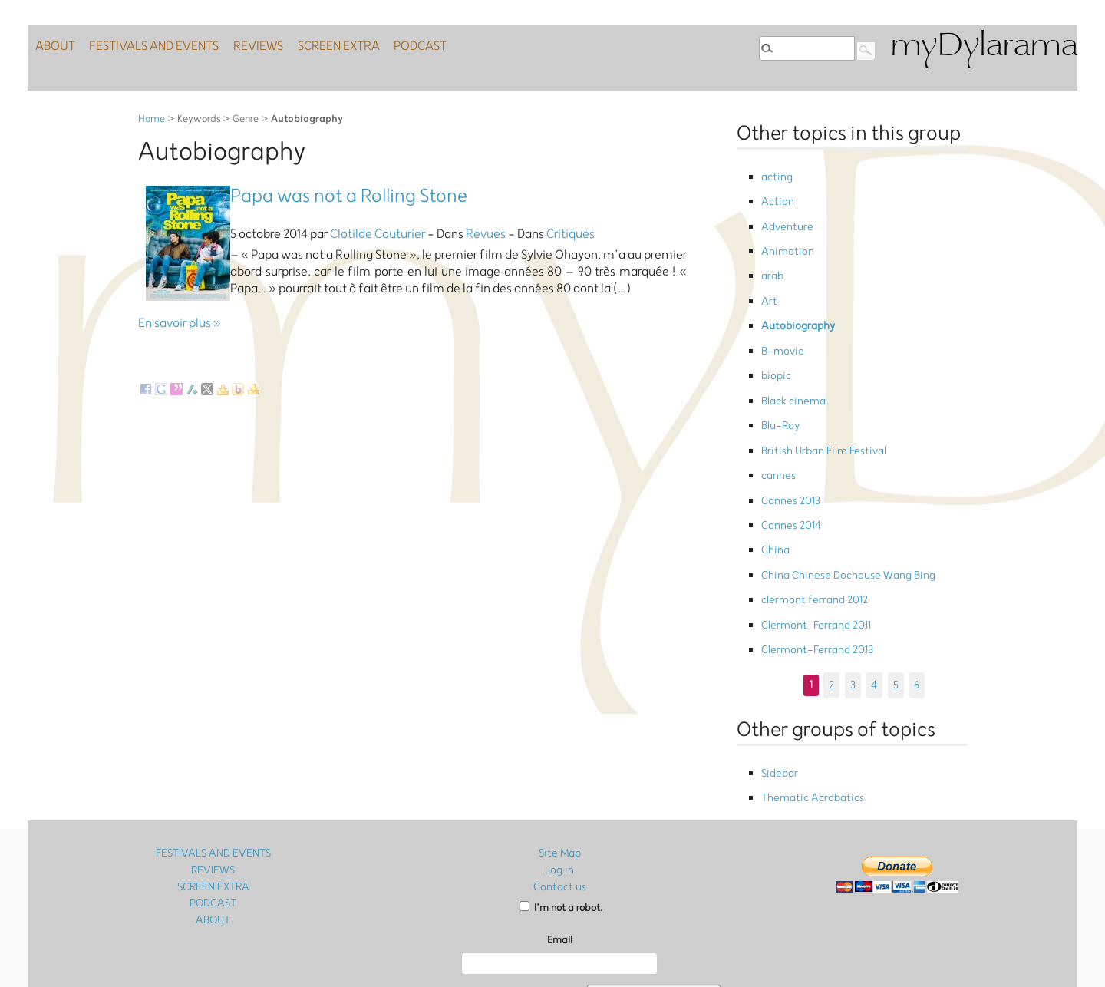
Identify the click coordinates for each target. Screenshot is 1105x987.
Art (768, 283)
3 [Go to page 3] (853, 617)
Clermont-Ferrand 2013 (812, 586)
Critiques (570, 234)
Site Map (559, 781)
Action (775, 197)
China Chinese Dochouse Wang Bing (840, 521)
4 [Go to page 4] (874, 617)
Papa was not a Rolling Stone (348, 196)
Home (151, 119)
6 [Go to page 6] (915, 617)
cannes (777, 435)
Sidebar (778, 706)
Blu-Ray (779, 391)
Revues (486, 234)
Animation (784, 240)
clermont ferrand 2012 (810, 542)
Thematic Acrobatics (808, 727)
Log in (559, 796)
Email (559, 866)
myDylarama (983, 47)
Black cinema (791, 369)
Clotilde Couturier (377, 234)
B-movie (780, 327)
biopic (775, 348)
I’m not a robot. (561, 834)
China (774, 499)
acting (775, 175)
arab (772, 261)
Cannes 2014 (788, 478)
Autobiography (795, 305)
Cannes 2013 (788, 456)
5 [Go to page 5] (894, 617)
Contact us (559, 812)
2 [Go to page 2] (833, 617)
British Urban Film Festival (818, 412)
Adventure (784, 218)
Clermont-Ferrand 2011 (811, 564)
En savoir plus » (179, 323)
